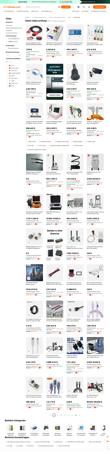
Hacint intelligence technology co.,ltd (54, 55)
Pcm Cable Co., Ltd (31, 257)
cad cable (19, 446)
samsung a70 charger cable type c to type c (18, 442)
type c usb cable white (94, 442)
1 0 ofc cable (41, 145)
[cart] (84, 7)
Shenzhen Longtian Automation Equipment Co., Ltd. (34, 182)
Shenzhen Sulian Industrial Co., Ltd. (95, 331)
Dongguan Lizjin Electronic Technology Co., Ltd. (75, 222)
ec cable (9, 446)
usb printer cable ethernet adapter (36, 149)
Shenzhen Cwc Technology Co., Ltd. (75, 187)
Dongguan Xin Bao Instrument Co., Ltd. (95, 222)
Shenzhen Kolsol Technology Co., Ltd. (34, 58)
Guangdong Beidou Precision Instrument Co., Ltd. (54, 366)
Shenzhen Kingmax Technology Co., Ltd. (34, 96)
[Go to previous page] (50, 415)
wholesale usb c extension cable (75, 442)
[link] (107, 436)
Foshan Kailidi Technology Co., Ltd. (95, 53)
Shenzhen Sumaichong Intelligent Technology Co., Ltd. (95, 133)
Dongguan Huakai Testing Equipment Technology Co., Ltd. (75, 257)
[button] (59, 7)
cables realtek (31, 141)
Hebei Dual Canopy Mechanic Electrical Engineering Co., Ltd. (34, 222)
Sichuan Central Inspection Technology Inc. (75, 293)
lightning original (77, 141)
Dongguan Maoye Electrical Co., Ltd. (75, 407)
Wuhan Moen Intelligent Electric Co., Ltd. (54, 222)
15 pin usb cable (77, 145)
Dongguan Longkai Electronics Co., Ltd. (75, 371)
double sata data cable (61, 141)
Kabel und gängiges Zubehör (57, 17)
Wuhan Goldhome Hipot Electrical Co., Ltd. (95, 182)
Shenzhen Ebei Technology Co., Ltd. (34, 135)
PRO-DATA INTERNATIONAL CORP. (34, 329)
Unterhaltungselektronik (39, 17)
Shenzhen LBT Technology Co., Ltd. (75, 95)
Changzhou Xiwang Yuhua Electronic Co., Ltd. (75, 132)
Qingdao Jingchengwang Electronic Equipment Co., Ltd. (34, 405)
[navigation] (14, 216)
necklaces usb (57, 442)
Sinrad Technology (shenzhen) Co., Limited (75, 53)
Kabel (69, 17)
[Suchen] (66, 7)
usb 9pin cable (90, 141)
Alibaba (27, 17)
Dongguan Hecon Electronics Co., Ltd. (54, 295)
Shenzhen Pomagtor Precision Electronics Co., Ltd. (75, 329)
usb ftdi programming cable (45, 446)
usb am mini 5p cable (63, 446)
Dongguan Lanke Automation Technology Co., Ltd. (95, 97)
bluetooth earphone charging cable (59, 145)
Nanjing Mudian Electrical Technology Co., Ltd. (95, 405)
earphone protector (45, 141)
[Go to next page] (79, 415)
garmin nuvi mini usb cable (42, 442)
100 (76, 415)
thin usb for (30, 446)
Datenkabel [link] (77, 17)
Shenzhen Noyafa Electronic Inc (34, 293)
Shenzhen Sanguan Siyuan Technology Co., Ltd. (34, 366)
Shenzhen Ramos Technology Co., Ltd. (54, 407)
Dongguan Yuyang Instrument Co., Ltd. (54, 184)
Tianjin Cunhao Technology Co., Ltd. (95, 257)
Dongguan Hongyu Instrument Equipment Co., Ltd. (54, 132)
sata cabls (30, 145)
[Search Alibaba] (41, 7)
